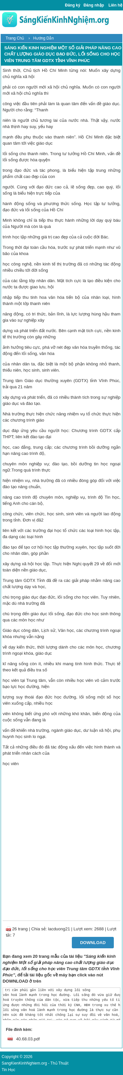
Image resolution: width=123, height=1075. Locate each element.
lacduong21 (59, 928)
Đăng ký (72, 5)
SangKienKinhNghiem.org (24, 1063)
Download (93, 942)
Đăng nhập (94, 5)
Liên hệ (115, 5)
